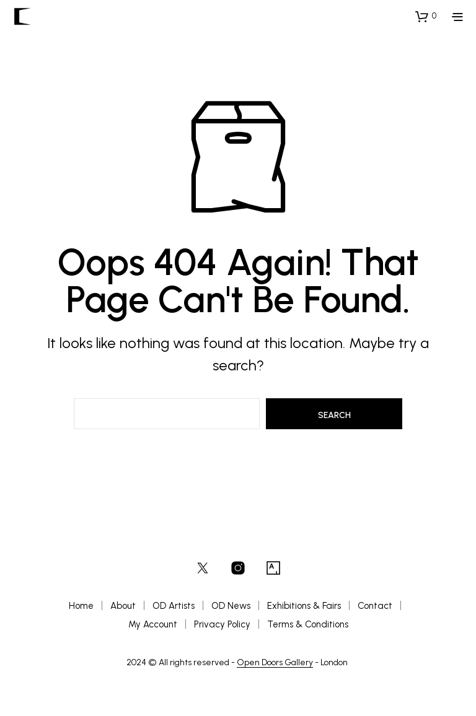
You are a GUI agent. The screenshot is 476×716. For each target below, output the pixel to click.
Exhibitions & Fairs (304, 605)
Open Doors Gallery (275, 663)
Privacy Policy (222, 624)
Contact (375, 605)
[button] (425, 16)
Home (81, 605)
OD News (230, 605)
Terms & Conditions (307, 624)
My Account (152, 624)
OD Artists (173, 605)
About (123, 605)
